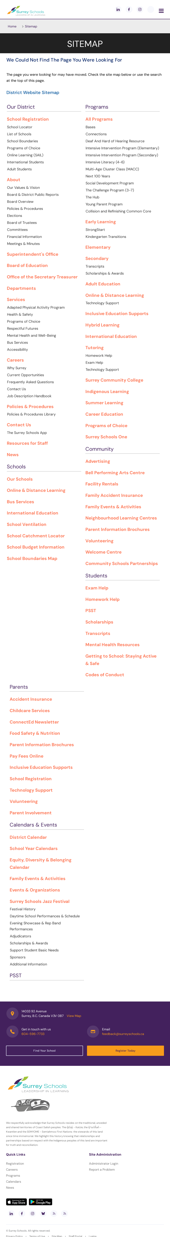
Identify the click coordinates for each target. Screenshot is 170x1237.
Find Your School (44, 1050)
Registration (15, 1163)
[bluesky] (43, 1213)
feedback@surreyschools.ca (123, 1034)
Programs (13, 1175)
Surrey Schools (18, 1230)
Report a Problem (102, 1169)
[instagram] (139, 9)
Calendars (13, 1181)
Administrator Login (103, 1163)
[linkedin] (118, 9)
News (10, 1187)
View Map (74, 1016)
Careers (12, 1169)
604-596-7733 (33, 1034)
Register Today (126, 1050)
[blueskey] (150, 9)
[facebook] (129, 9)
